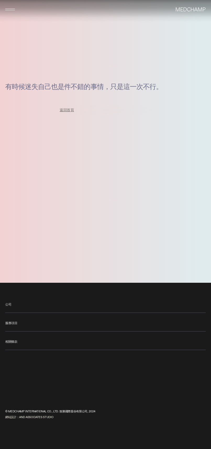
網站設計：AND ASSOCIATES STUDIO (29, 417)
